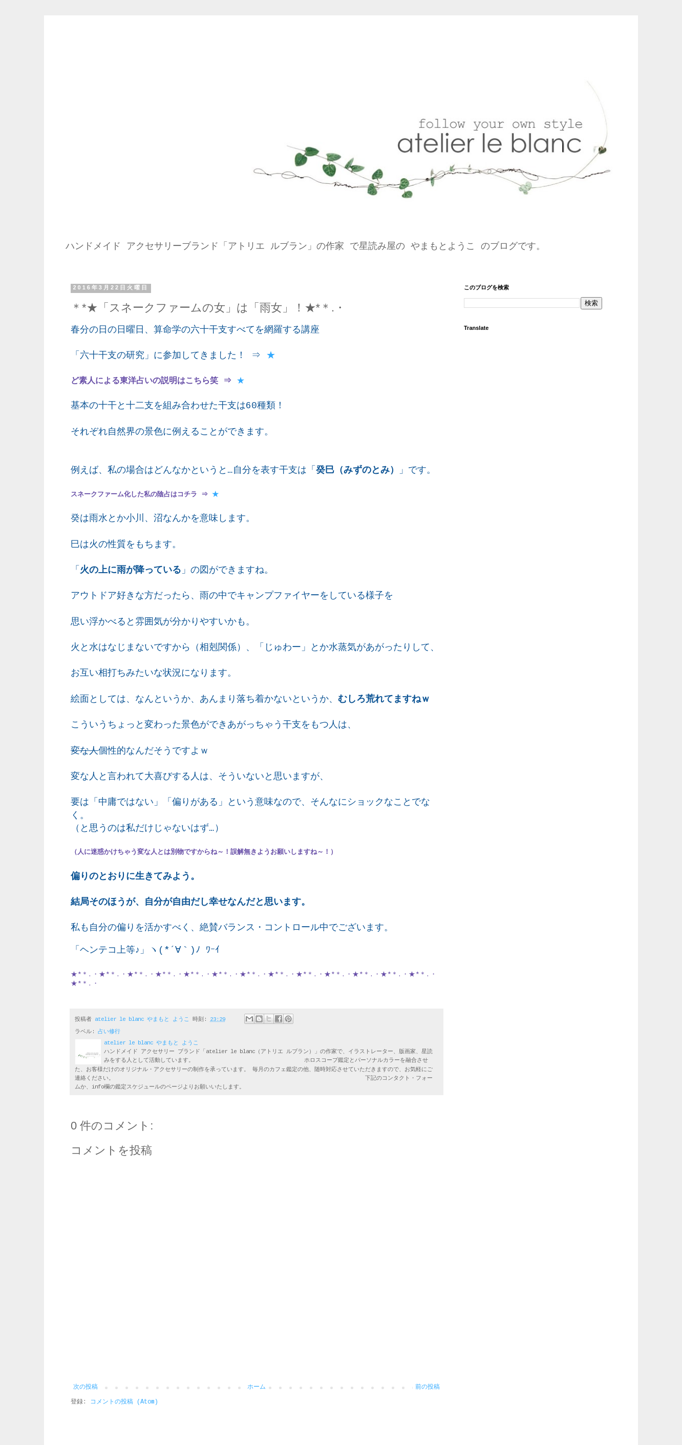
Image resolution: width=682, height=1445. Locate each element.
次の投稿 (85, 1387)
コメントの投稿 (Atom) (124, 1402)
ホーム (256, 1387)
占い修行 (109, 1032)
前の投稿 (427, 1387)
